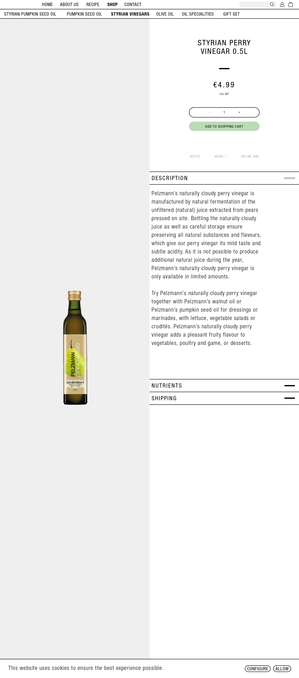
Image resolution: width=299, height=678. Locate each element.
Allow (282, 669)
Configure (257, 669)
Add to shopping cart (224, 127)
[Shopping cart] (290, 5)
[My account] (282, 5)
